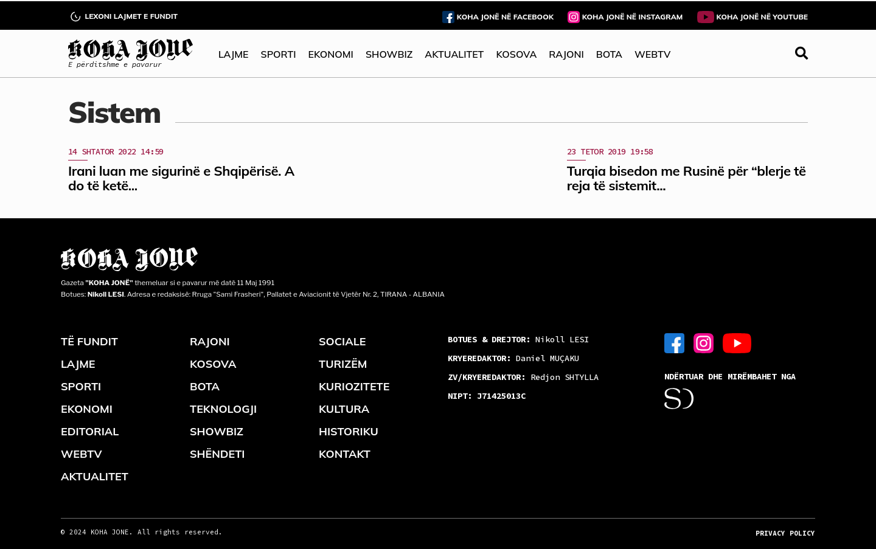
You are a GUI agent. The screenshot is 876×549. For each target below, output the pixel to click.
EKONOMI (330, 54)
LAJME (233, 54)
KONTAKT (344, 454)
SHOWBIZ (389, 54)
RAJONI (566, 54)
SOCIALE (342, 341)
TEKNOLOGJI (223, 409)
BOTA (609, 54)
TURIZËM (343, 364)
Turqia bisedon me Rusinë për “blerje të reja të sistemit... (686, 178)
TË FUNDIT (89, 341)
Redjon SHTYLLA (523, 376)
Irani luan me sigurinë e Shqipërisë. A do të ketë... (181, 178)
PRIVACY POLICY (785, 533)
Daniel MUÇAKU (513, 358)
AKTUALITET (454, 54)
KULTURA (344, 409)
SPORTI (278, 54)
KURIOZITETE (354, 386)
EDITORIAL (90, 431)
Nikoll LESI (518, 339)
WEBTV (652, 54)
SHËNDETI (217, 454)
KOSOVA (516, 54)
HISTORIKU (348, 431)
